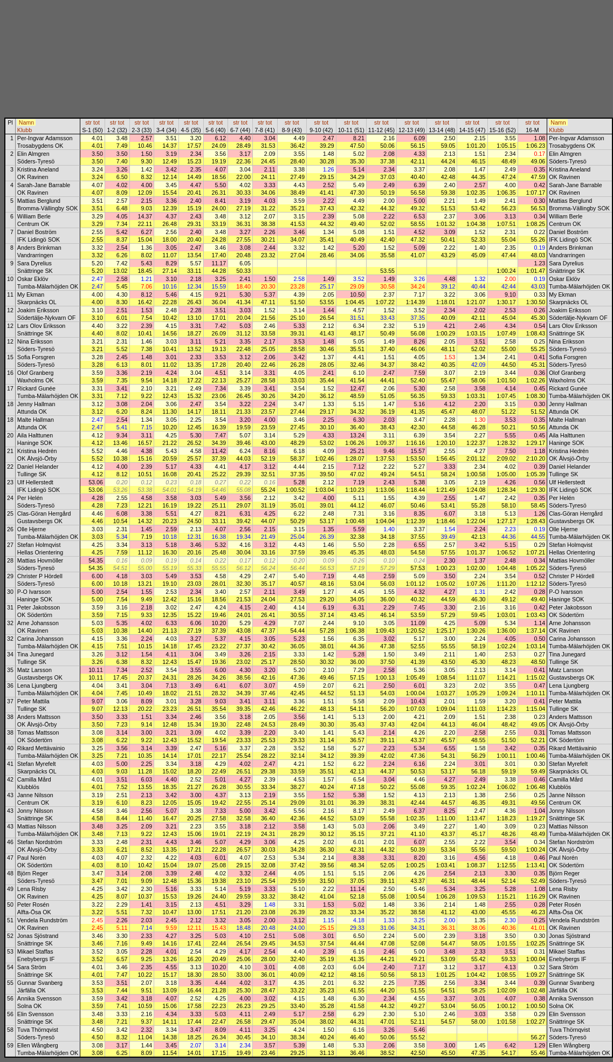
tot (96, 122)
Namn (26, 122)
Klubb (24, 130)
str (88, 122)
